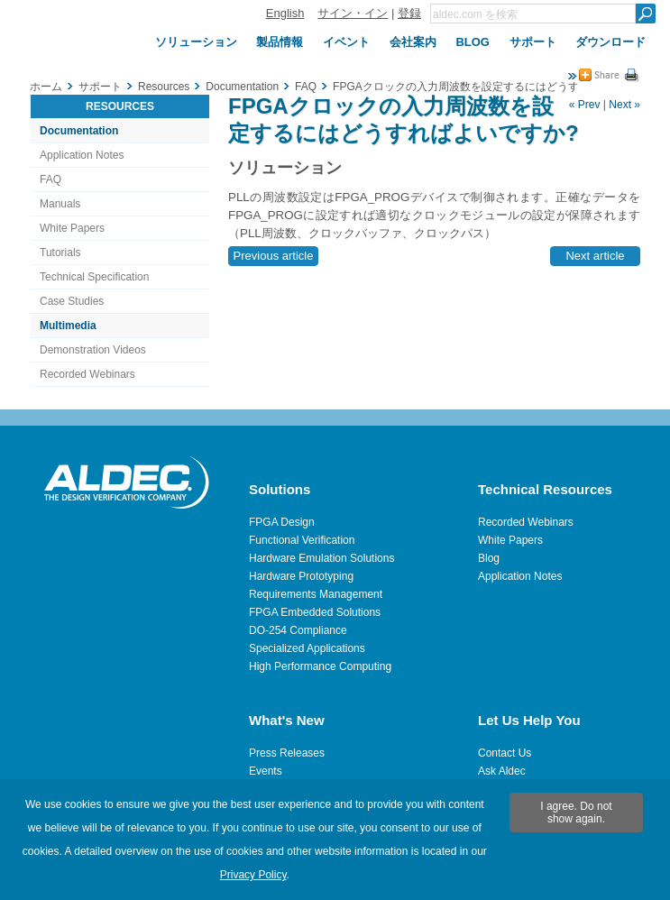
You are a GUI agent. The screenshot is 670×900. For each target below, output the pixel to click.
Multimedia (68, 325)
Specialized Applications (307, 648)
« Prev (585, 104)
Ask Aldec (502, 771)
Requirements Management (315, 594)
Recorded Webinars (87, 374)
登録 (409, 13)
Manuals (60, 203)
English (285, 13)
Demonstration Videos (93, 350)
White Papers (72, 228)
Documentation (79, 130)
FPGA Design (282, 522)
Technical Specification (94, 277)
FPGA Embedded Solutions (315, 612)
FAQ (50, 179)
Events (265, 771)
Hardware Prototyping (301, 576)
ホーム (46, 86)
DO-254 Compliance (298, 630)
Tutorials (60, 252)
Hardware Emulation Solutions (321, 558)
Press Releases (287, 753)
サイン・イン (352, 13)
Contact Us (504, 753)
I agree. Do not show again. (575, 812)
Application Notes (82, 155)
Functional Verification (301, 540)
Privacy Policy (253, 874)
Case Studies (72, 301)
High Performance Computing (320, 666)
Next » (624, 104)
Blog (489, 558)
